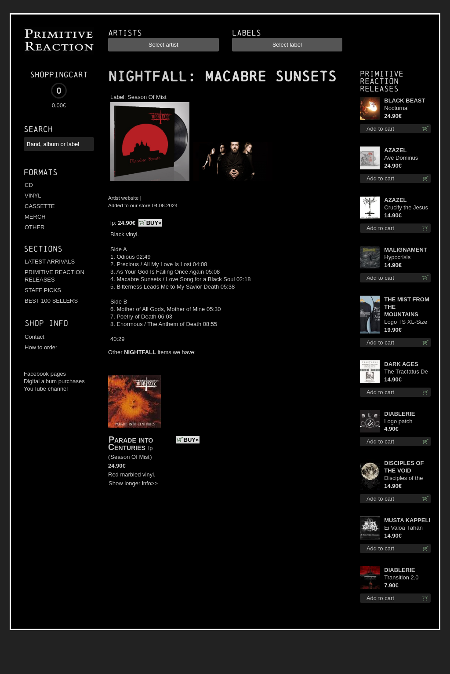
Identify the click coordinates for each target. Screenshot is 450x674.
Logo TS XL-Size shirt (405, 322)
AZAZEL (395, 150)
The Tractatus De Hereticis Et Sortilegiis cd (406, 372)
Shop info (46, 323)
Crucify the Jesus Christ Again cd (406, 208)
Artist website (123, 198)
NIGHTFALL (147, 76)
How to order (41, 347)
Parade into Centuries (130, 443)
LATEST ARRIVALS (50, 261)
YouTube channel (46, 388)
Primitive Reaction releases (381, 81)
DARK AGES (401, 364)
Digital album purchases (54, 381)
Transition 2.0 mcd (401, 578)
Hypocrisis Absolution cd (401, 257)
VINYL (33, 195)
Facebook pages (45, 373)
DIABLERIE (399, 413)
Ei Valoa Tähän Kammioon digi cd (406, 528)
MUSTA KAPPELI (407, 520)
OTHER (35, 227)
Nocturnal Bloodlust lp (399, 108)
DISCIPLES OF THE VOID (404, 467)
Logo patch (398, 421)
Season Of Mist (147, 97)
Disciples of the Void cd (403, 478)
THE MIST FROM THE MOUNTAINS (406, 307)
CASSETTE (40, 206)
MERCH (35, 216)
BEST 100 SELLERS (51, 300)
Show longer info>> (133, 483)
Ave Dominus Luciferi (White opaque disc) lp (403, 158)
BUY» (154, 223)
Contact (34, 336)
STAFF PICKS (43, 290)
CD (29, 185)
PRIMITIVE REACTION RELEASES (54, 276)
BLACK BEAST (404, 100)
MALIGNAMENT (405, 249)
